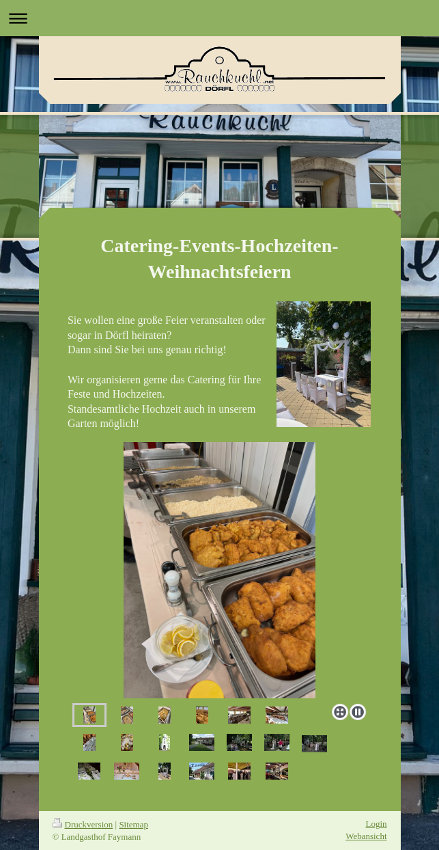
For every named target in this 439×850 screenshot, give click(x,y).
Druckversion (83, 824)
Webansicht (365, 836)
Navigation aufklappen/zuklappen (219, 18)
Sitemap (133, 824)
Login (375, 824)
